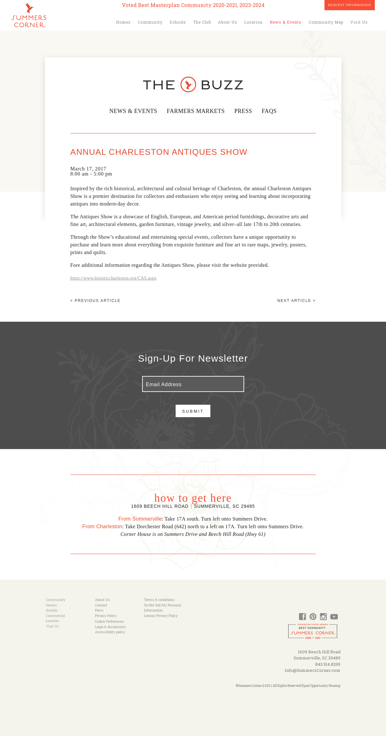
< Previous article (95, 300)
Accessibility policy (110, 631)
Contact (101, 605)
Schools (178, 22)
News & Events (286, 22)
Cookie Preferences (109, 621)
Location (253, 22)
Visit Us (359, 22)
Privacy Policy (105, 615)
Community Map (326, 22)
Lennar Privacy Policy (161, 615)
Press (244, 111)
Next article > (296, 300)
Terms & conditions (159, 599)
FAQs (271, 111)
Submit (193, 411)
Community (150, 22)
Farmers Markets (196, 111)
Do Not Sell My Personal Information (162, 608)
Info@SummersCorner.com (312, 670)
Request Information (349, 5)
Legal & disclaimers (110, 626)
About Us (227, 22)
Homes (123, 22)
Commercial (55, 615)
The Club (202, 22)
